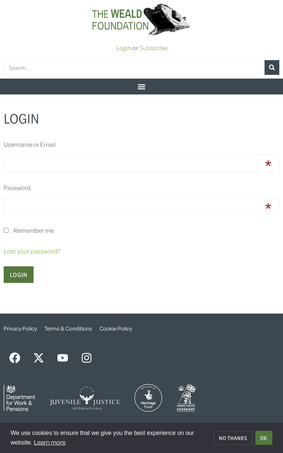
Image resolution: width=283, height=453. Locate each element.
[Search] (272, 67)
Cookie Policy (115, 328)
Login (123, 48)
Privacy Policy (20, 328)
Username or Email (30, 144)
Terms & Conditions (68, 328)
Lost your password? (32, 251)
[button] (141, 86)
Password (17, 187)
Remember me (33, 230)
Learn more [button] (50, 442)
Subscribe (153, 48)
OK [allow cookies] (263, 438)
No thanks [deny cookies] (233, 438)
